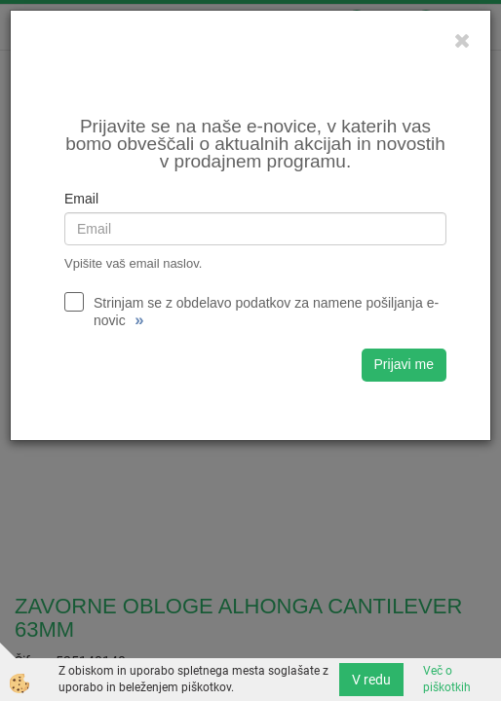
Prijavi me (404, 364)
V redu (371, 679)
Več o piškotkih (447, 679)
